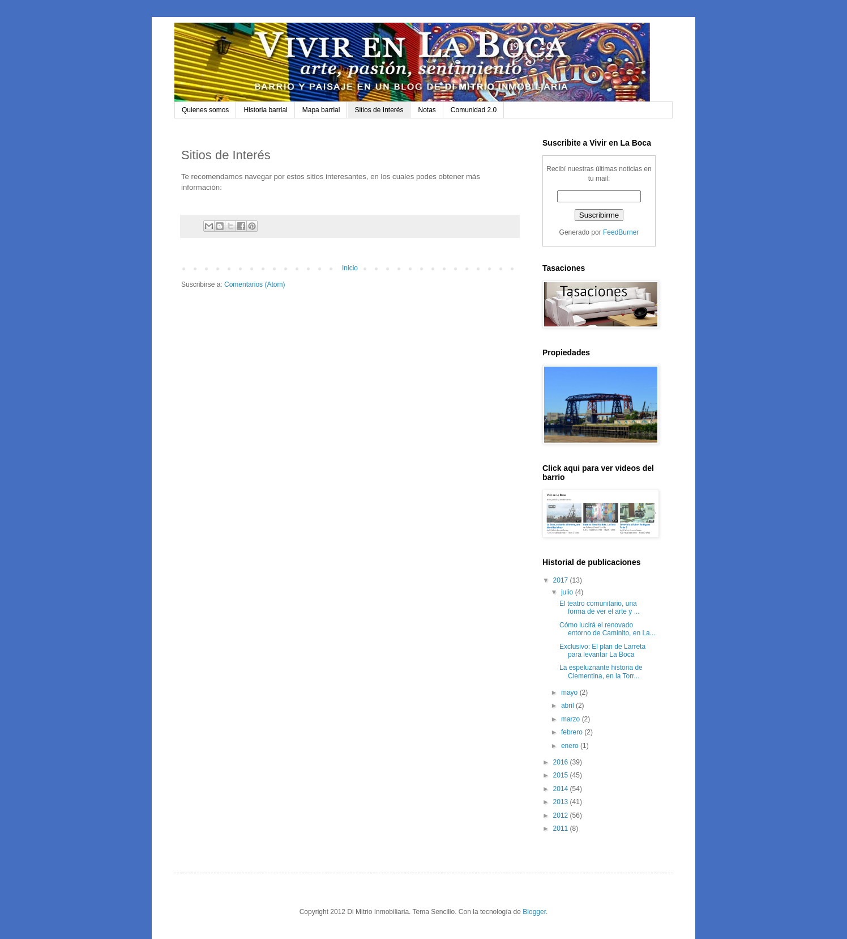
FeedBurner (621, 232)
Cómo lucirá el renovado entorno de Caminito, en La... (607, 629)
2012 (561, 815)
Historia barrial (265, 110)
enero (570, 746)
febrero (572, 732)
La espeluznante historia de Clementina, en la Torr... (601, 671)
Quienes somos (205, 110)
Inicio (350, 268)
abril (568, 705)
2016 (561, 762)
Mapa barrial (321, 110)
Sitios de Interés (378, 110)
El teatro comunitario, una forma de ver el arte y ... (599, 607)
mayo (570, 692)
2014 (561, 789)
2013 (561, 802)
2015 (561, 775)
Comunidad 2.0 (474, 110)
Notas (426, 110)
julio (568, 592)
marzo (571, 719)
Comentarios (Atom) (254, 284)
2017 (561, 580)
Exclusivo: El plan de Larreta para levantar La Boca (602, 650)
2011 (561, 828)
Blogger (534, 912)
